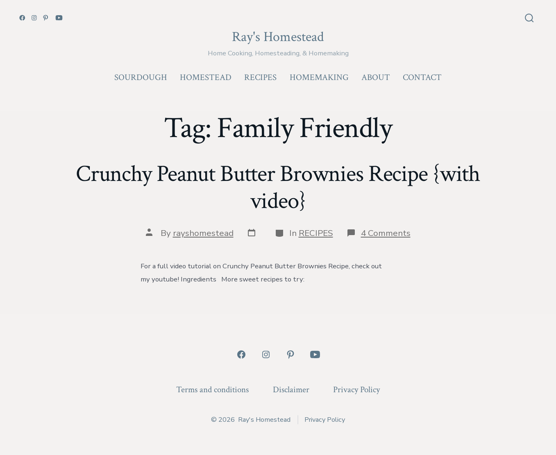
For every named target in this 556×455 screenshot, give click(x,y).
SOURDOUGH (140, 77)
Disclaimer (291, 389)
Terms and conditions (212, 389)
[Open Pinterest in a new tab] (46, 18)
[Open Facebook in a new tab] (22, 18)
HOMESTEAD (205, 77)
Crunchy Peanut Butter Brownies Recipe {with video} (278, 187)
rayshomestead (203, 233)
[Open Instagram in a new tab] (34, 18)
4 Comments (386, 233)
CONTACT (422, 77)
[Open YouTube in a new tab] (59, 18)
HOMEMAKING (319, 77)
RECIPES (260, 77)
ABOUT (375, 77)
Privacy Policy (356, 389)
